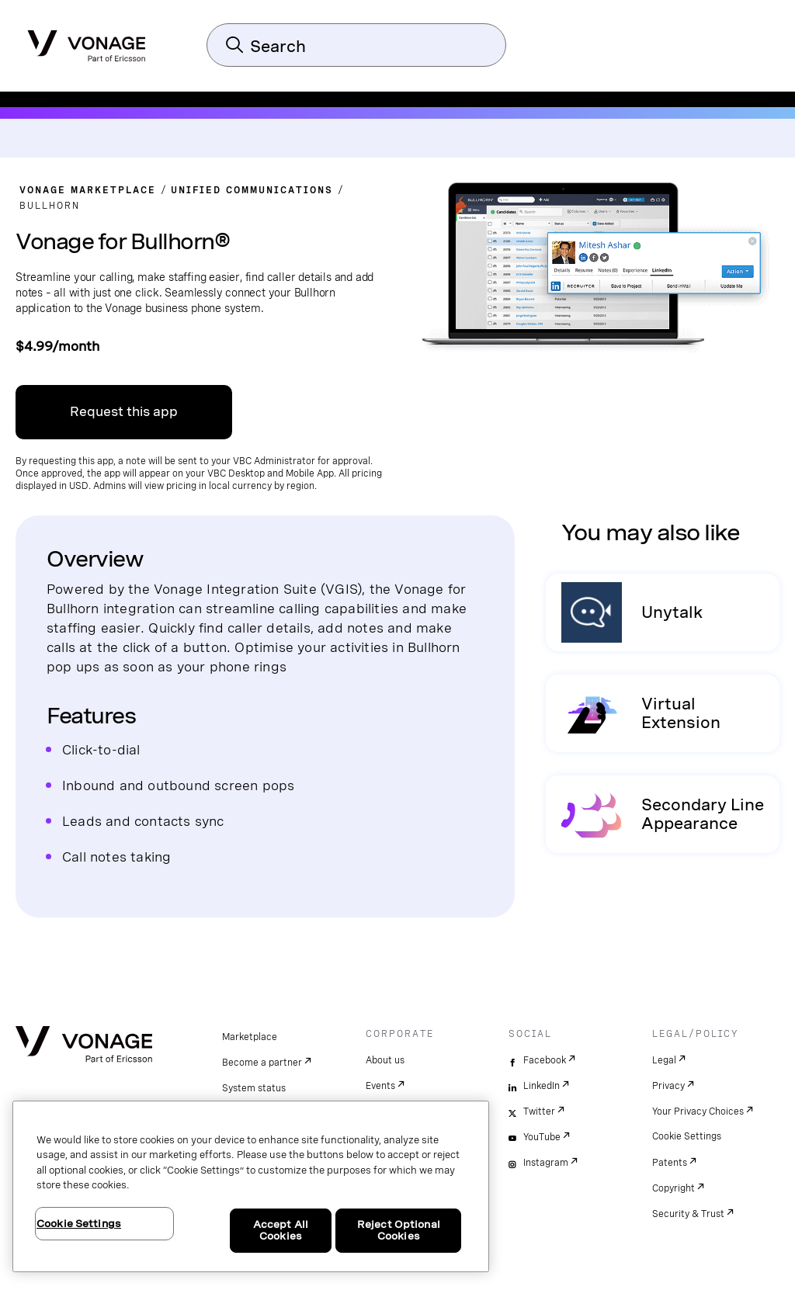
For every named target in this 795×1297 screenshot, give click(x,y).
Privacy (668, 1085)
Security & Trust (688, 1214)
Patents (669, 1162)
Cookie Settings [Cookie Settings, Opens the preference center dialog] (78, 1223)
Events (380, 1085)
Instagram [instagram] (545, 1162)
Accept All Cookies (280, 1231)
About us (385, 1060)
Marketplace (249, 1037)
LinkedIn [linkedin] (541, 1085)
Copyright (673, 1188)
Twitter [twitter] (539, 1111)
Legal (664, 1060)
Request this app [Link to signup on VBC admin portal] (124, 411)
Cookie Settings (686, 1136)
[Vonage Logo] (87, 41)
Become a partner (262, 1062)
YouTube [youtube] (542, 1137)
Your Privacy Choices (698, 1111)
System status (254, 1088)
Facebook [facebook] (544, 1060)
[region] (250, 1186)
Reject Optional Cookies (398, 1231)
